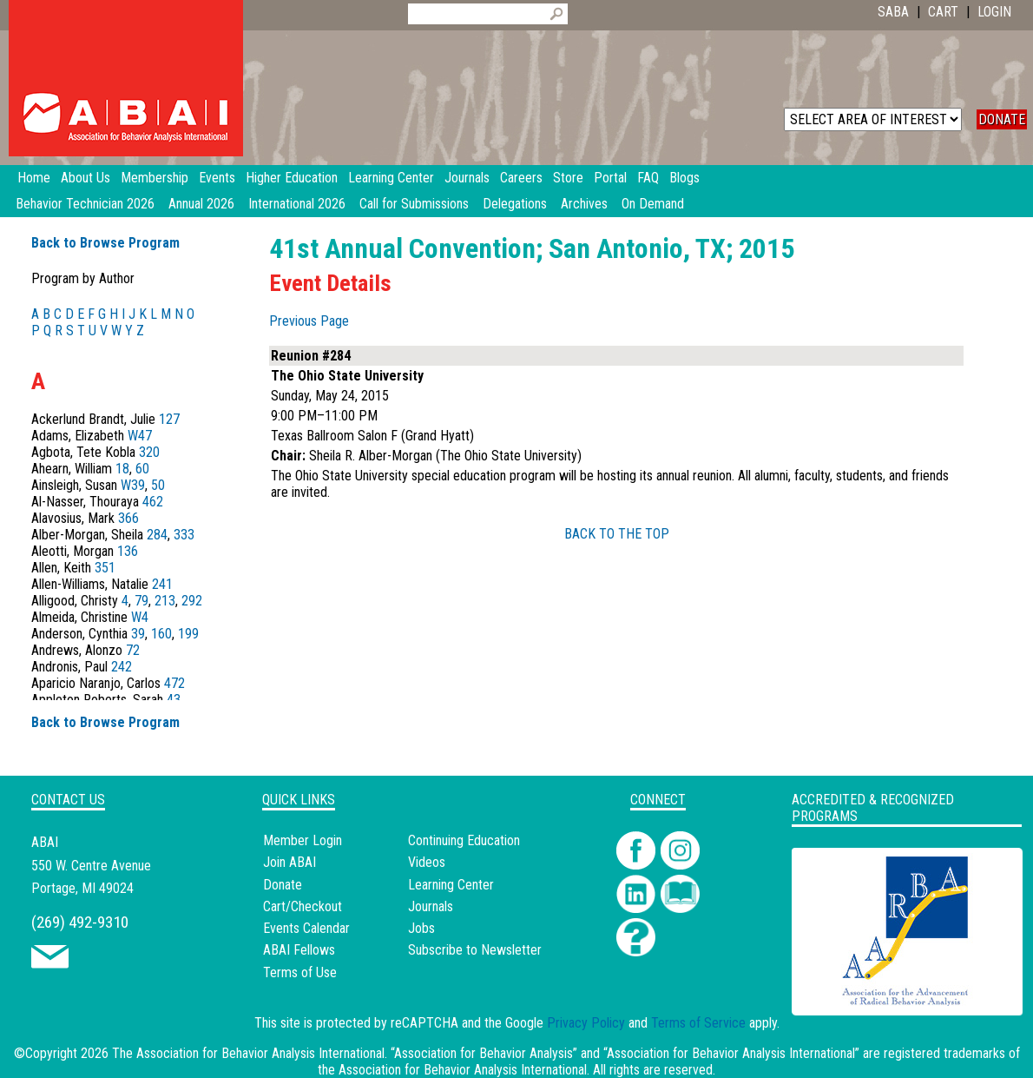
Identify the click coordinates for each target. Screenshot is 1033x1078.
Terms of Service (698, 1023)
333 (184, 534)
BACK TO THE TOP (616, 534)
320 (149, 452)
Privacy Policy (586, 1023)
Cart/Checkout (302, 906)
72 (133, 650)
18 (122, 468)
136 (127, 551)
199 (188, 633)
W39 (133, 485)
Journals (430, 906)
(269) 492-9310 (79, 922)
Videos (426, 862)
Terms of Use (300, 972)
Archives (584, 203)
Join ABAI (289, 862)
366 (128, 518)
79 (141, 600)
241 (162, 584)
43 (174, 699)
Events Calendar (306, 928)
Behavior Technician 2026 (85, 203)
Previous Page (309, 321)
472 (174, 683)
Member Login (302, 840)
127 (169, 419)
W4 (139, 617)
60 (142, 468)
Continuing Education (464, 840)
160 (161, 633)
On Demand (653, 203)
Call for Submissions (414, 203)
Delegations (515, 203)
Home (33, 177)
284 (157, 534)
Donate (282, 884)
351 (105, 567)
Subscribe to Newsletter (475, 950)
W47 (140, 435)
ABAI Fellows (299, 950)
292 (191, 600)
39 (138, 633)
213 (165, 600)
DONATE (1001, 119)
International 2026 (296, 203)
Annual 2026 (201, 203)
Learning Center (451, 884)
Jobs (421, 928)
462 (152, 501)
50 (158, 485)
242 (121, 666)
